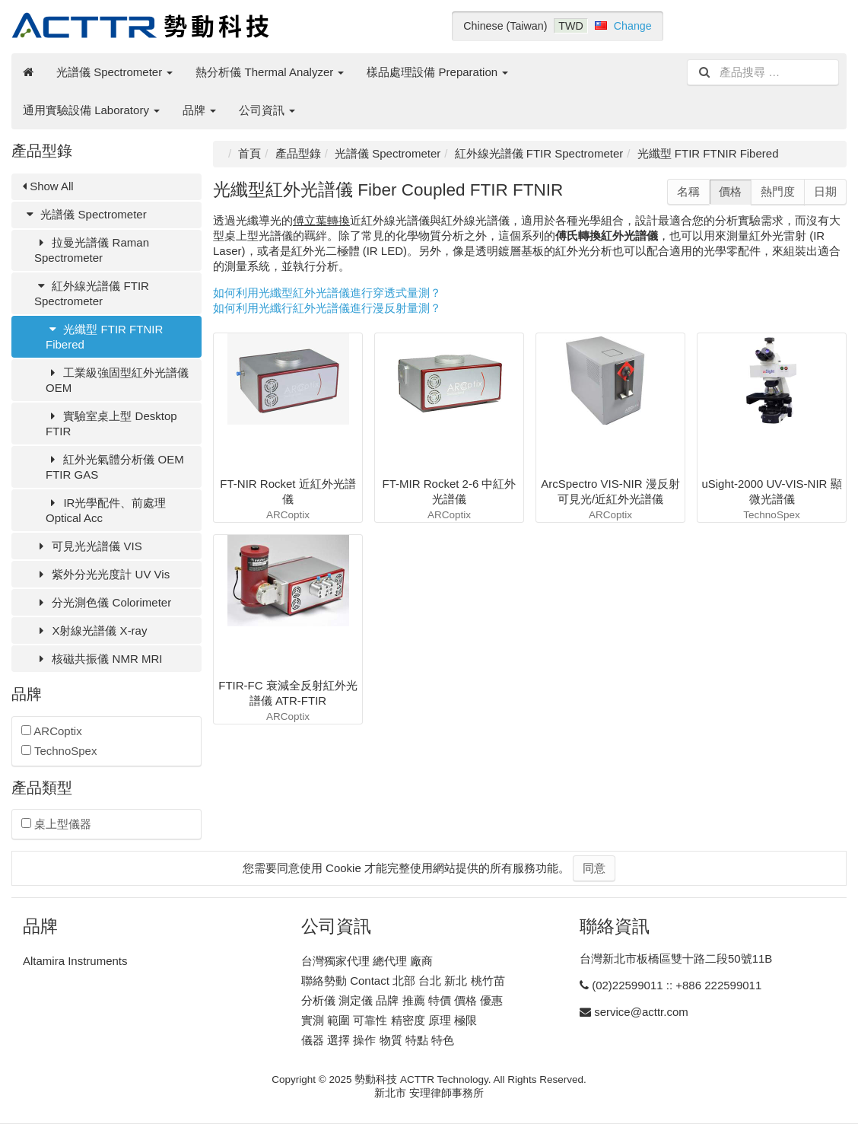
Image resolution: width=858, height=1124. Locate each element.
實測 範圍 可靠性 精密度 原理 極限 (389, 1020)
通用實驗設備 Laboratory (91, 109)
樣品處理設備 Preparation (437, 71)
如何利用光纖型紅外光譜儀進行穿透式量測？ (327, 292)
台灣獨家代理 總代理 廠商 (367, 960)
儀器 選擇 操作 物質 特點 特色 (377, 1039)
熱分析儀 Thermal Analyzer (269, 71)
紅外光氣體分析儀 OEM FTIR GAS (115, 467)
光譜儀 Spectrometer (114, 71)
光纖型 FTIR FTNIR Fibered (104, 337)
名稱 (688, 191)
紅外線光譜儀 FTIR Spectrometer (91, 293)
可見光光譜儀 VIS (88, 546)
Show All (48, 186)
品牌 (199, 109)
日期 (825, 191)
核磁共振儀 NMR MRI (98, 658)
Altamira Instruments (75, 960)
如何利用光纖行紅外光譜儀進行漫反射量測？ (327, 307)
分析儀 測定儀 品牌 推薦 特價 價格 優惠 (402, 1000)
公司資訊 (267, 109)
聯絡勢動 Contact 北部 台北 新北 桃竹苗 (403, 980)
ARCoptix (51, 730)
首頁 (249, 153)
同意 (594, 867)
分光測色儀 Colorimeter (102, 602)
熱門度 (778, 191)
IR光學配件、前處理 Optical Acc (106, 510)
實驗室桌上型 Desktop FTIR (111, 423)
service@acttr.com (641, 1011)
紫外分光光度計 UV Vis (102, 574)
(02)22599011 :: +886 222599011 (676, 985)
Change (633, 26)
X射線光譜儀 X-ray (90, 630)
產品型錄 (298, 153)
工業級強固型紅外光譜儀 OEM (117, 380)
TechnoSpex (59, 750)
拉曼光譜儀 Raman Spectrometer (91, 250)
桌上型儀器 (56, 823)
